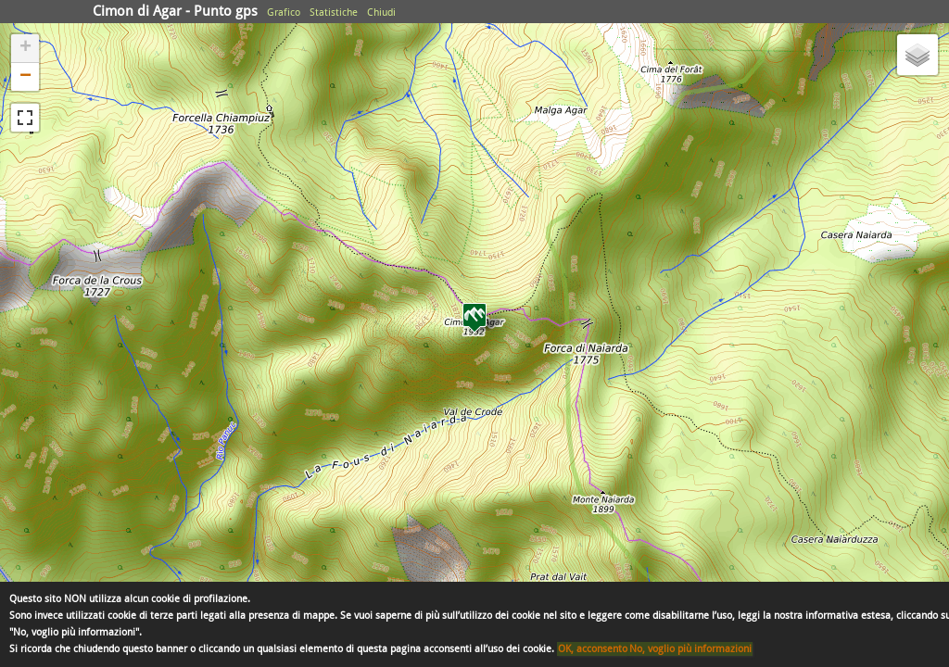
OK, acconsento (592, 649)
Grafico (283, 12)
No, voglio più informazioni (690, 649)
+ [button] (25, 48)
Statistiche (334, 12)
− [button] (25, 77)
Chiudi (381, 12)
